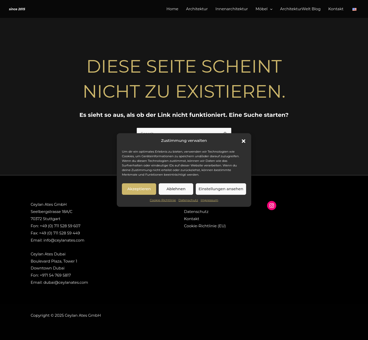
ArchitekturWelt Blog (300, 8)
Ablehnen (175, 188)
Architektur (197, 8)
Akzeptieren (139, 188)
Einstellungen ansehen (221, 188)
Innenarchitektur (231, 8)
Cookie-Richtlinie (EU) (205, 225)
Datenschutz (188, 200)
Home (172, 8)
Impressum (209, 200)
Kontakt (335, 8)
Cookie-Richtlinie (163, 200)
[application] (270, 9)
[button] (243, 140)
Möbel (264, 9)
